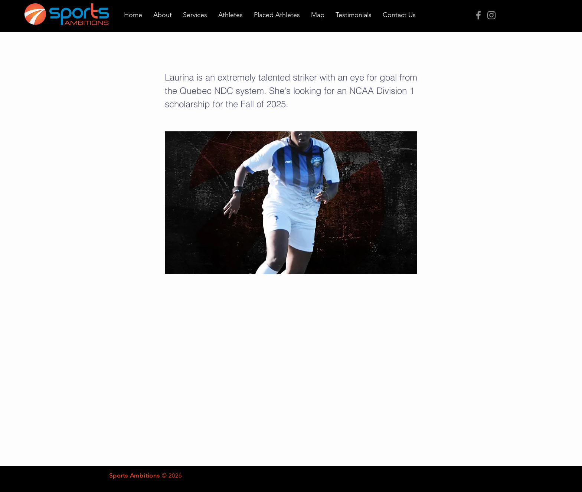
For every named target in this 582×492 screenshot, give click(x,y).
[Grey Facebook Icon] (478, 15)
